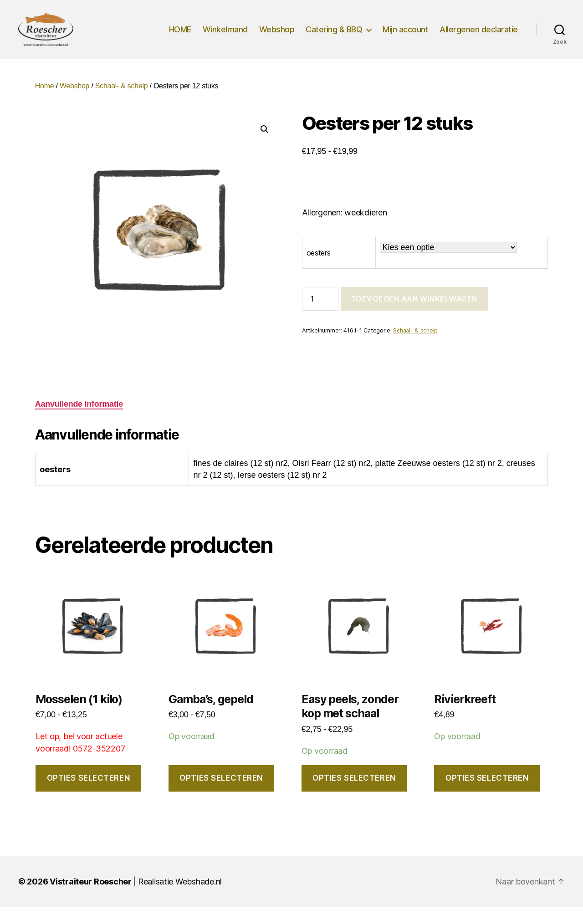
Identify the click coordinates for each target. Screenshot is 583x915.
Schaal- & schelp (121, 93)
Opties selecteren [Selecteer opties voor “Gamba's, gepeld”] (221, 785)
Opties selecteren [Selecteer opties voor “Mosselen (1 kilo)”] (88, 785)
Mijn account (405, 33)
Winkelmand (225, 33)
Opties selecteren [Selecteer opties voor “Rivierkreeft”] (487, 785)
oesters (319, 260)
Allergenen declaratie (479, 33)
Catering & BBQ (334, 33)
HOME (180, 33)
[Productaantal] (320, 306)
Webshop (277, 33)
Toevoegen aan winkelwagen (414, 306)
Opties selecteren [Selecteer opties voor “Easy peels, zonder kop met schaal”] (354, 785)
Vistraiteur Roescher (91, 889)
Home (44, 93)
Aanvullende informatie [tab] (79, 411)
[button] (264, 137)
